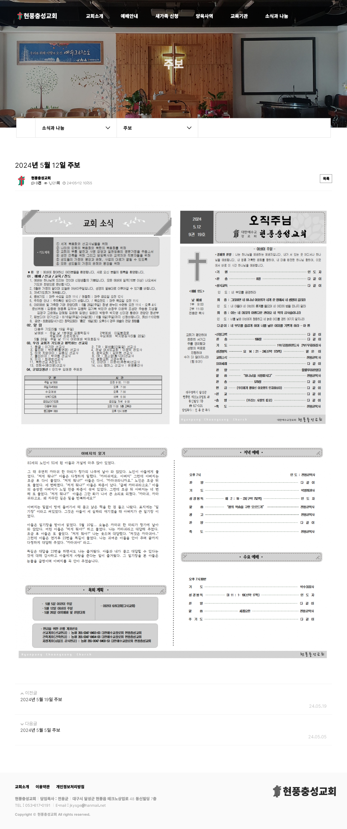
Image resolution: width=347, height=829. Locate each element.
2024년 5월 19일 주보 (41, 699)
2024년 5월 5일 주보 (40, 730)
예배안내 (129, 15)
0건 (36, 183)
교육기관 (239, 15)
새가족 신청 (166, 15)
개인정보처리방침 (70, 786)
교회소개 (94, 15)
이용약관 (43, 786)
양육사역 (204, 15)
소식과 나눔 (276, 15)
